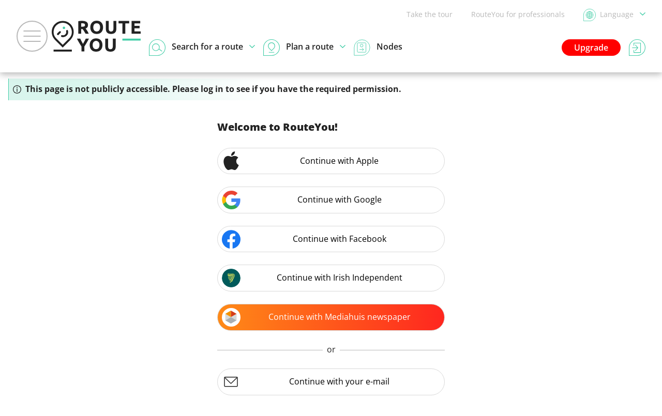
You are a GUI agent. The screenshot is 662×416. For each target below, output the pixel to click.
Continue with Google (302, 200)
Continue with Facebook (304, 239)
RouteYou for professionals (518, 14)
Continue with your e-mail (305, 382)
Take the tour (430, 14)
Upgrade (591, 47)
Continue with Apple (300, 160)
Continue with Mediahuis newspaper (316, 317)
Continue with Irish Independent (312, 278)
